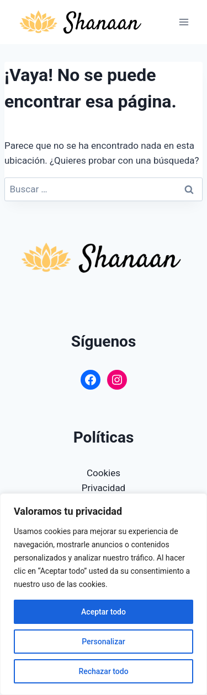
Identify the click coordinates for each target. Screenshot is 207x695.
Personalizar (103, 641)
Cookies (103, 472)
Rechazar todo (103, 671)
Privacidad (103, 487)
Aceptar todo (103, 611)
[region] (103, 594)
